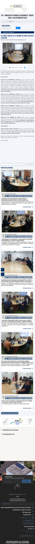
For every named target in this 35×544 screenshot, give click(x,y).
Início (3, 21)
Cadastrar (26, 481)
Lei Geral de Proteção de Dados (26, 535)
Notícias (6, 21)
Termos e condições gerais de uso (27, 530)
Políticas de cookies (30, 532)
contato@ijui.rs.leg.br (25, 518)
